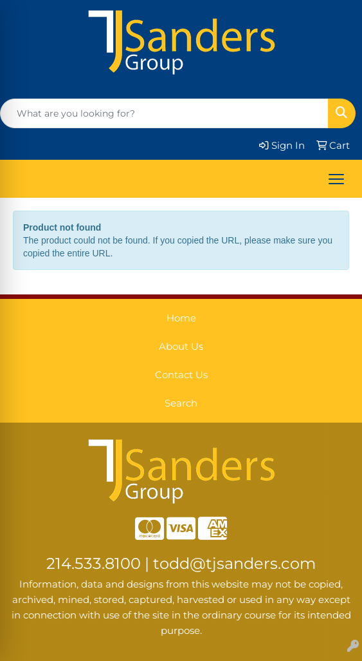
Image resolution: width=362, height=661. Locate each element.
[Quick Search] (164, 113)
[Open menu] (336, 179)
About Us (181, 346)
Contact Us (181, 375)
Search (181, 403)
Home (181, 318)
